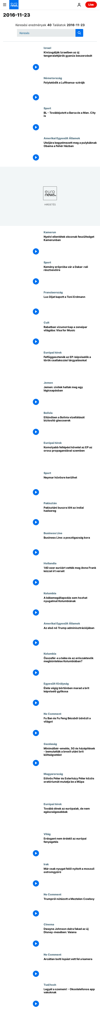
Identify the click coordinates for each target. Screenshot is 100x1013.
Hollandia (50, 563)
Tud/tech (50, 984)
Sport (47, 108)
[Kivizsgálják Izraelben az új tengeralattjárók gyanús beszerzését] (70, 61)
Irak (46, 864)
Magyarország (53, 773)
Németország (53, 77)
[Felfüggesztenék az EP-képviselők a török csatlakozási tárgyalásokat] (70, 365)
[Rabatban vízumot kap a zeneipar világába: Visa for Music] (70, 335)
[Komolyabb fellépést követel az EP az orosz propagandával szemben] (70, 456)
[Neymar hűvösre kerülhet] (70, 486)
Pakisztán (50, 503)
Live (91, 4)
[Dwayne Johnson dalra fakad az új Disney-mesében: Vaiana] (70, 937)
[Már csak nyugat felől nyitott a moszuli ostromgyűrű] (70, 877)
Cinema (49, 924)
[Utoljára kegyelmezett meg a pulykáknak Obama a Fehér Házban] (70, 151)
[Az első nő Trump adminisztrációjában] (70, 636)
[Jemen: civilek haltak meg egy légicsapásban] (70, 396)
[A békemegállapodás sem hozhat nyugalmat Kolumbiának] (70, 606)
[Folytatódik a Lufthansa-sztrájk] (70, 91)
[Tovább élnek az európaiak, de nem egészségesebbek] (70, 817)
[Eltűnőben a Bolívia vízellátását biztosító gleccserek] (70, 426)
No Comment (52, 713)
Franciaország (53, 292)
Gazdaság (50, 743)
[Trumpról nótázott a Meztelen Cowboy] (70, 907)
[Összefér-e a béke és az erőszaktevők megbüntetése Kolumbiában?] (70, 667)
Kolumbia (50, 593)
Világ (47, 833)
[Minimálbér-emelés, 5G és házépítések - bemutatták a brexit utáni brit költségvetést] (70, 757)
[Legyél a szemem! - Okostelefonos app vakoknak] (70, 998)
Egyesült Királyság (56, 683)
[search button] (79, 33)
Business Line (53, 533)
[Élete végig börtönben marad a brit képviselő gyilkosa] (70, 697)
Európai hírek (53, 352)
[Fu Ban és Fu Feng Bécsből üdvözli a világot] (70, 727)
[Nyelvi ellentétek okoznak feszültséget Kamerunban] (70, 245)
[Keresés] (50, 33)
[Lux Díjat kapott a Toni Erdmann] (70, 305)
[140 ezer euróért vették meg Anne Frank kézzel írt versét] (70, 576)
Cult (46, 322)
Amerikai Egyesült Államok (62, 138)
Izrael (47, 47)
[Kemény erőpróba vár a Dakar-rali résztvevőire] (70, 275)
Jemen (48, 382)
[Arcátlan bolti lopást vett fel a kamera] (70, 967)
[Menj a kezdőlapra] (14, 4)
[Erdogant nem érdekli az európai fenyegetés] (70, 847)
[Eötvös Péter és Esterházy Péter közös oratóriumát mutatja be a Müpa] (70, 787)
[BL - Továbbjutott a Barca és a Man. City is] (70, 121)
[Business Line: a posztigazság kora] (70, 546)
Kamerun (50, 232)
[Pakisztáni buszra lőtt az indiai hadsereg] (70, 516)
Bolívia (48, 412)
